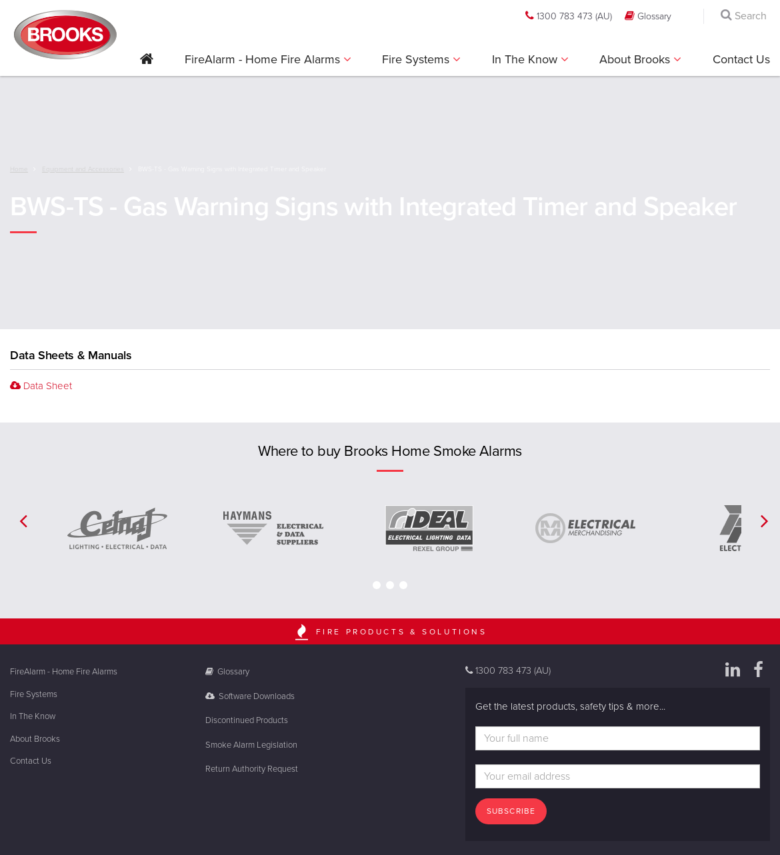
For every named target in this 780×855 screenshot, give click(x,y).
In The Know (526, 59)
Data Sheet (41, 386)
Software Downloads (250, 696)
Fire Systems (417, 59)
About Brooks (636, 59)
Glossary (648, 16)
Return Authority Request (251, 769)
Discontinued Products (246, 720)
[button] (146, 63)
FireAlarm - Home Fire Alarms (264, 59)
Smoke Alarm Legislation (251, 745)
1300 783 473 (568, 16)
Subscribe (511, 811)
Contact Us (741, 59)
